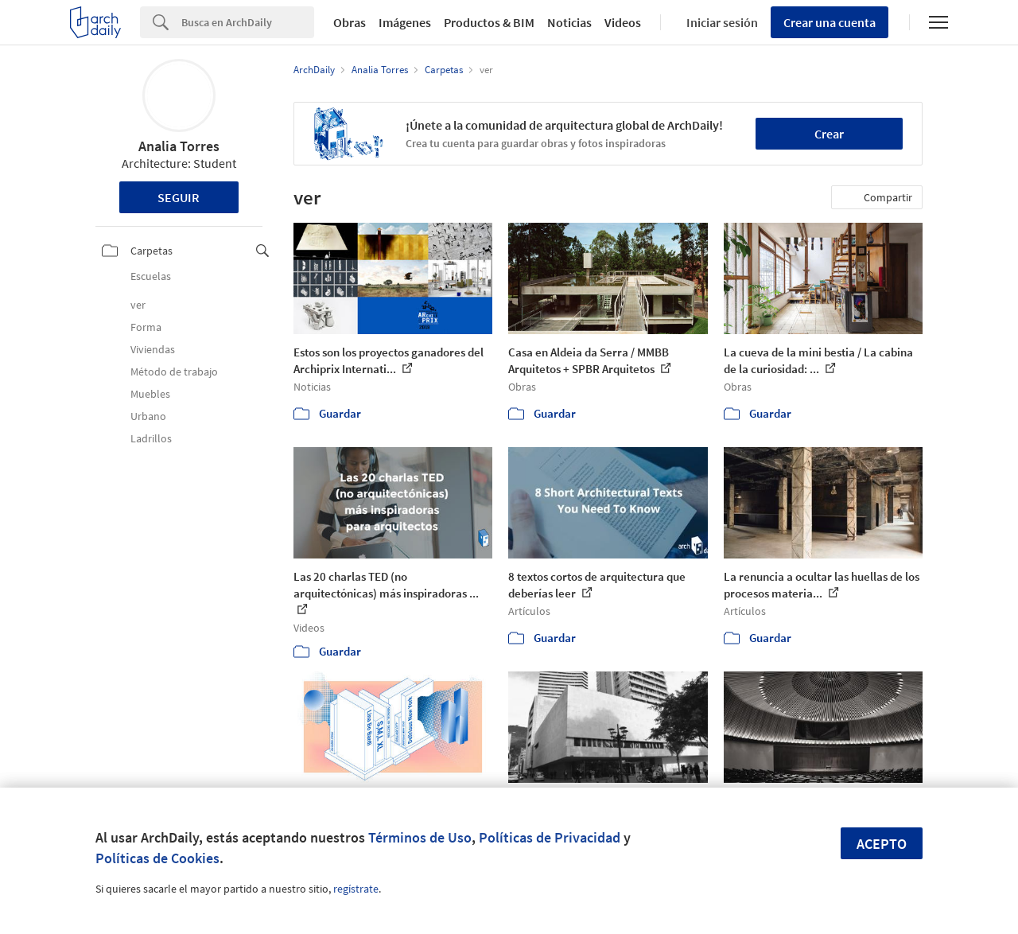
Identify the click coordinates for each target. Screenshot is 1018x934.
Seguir (178, 197)
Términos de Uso (420, 837)
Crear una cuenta (829, 22)
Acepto (882, 844)
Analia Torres (179, 146)
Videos (622, 22)
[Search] (247, 22)
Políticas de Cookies (157, 858)
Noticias (569, 22)
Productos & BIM (489, 22)
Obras (349, 22)
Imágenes (405, 22)
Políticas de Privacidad (549, 837)
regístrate (356, 888)
